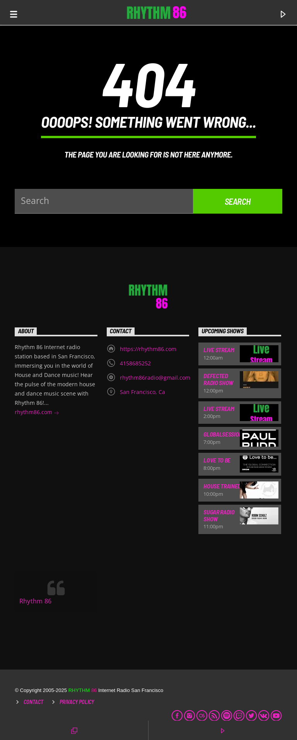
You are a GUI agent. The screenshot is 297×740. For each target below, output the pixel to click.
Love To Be (216, 460)
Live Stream (218, 349)
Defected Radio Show (218, 379)
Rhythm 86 (35, 601)
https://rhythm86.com (148, 349)
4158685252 (135, 363)
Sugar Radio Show (218, 515)
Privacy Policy (77, 702)
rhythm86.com (37, 412)
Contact (33, 702)
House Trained (222, 486)
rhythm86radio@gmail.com (155, 377)
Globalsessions (224, 434)
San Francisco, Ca (142, 392)
